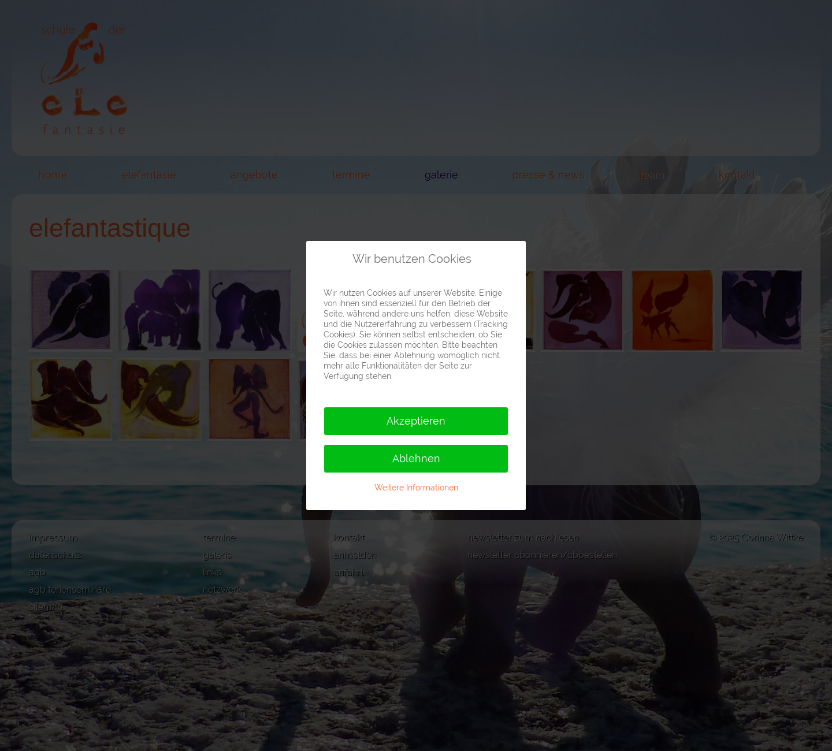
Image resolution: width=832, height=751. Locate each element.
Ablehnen (416, 458)
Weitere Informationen (416, 487)
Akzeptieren (416, 421)
